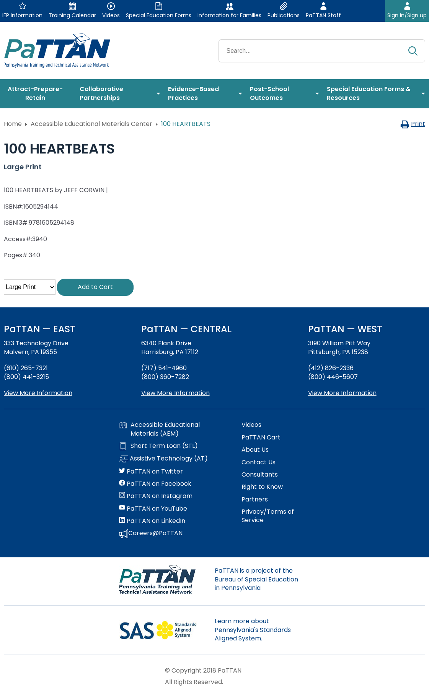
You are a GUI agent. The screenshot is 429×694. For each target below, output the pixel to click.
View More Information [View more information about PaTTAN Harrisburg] (175, 393)
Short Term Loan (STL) (158, 446)
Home (13, 123)
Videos (251, 425)
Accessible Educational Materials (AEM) (159, 429)
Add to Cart (95, 286)
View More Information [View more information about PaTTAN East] (38, 393)
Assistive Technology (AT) (163, 459)
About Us (255, 450)
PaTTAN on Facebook (155, 484)
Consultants (259, 474)
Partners (254, 499)
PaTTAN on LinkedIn (152, 521)
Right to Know (262, 487)
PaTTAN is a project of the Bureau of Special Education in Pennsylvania (256, 579)
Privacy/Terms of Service (267, 516)
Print (412, 123)
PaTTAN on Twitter (151, 471)
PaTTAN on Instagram (155, 496)
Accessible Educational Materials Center (91, 123)
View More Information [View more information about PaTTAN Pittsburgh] (342, 393)
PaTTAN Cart (261, 437)
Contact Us (258, 462)
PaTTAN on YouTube (153, 509)
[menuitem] (38, 93)
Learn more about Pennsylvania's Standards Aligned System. (253, 630)
